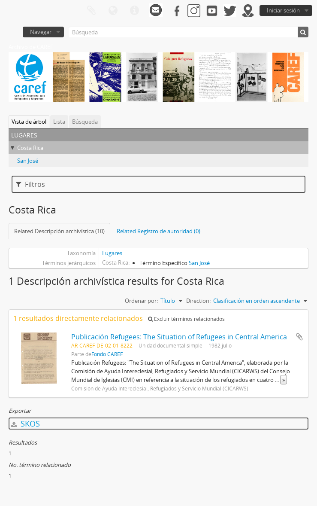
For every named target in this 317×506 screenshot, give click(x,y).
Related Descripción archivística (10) (59, 231)
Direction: (198, 301)
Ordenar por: (141, 301)
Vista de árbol (29, 121)
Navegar (40, 32)
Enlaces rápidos (134, 10)
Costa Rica (30, 148)
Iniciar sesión (283, 10)
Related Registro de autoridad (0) (158, 231)
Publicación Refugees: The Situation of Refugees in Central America (179, 336)
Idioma (113, 10)
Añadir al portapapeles (299, 336)
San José (27, 161)
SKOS (25, 423)
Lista (59, 121)
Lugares (112, 253)
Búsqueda (85, 121)
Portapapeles (91, 10)
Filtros (30, 184)
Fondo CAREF (107, 354)
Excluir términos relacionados (186, 319)
